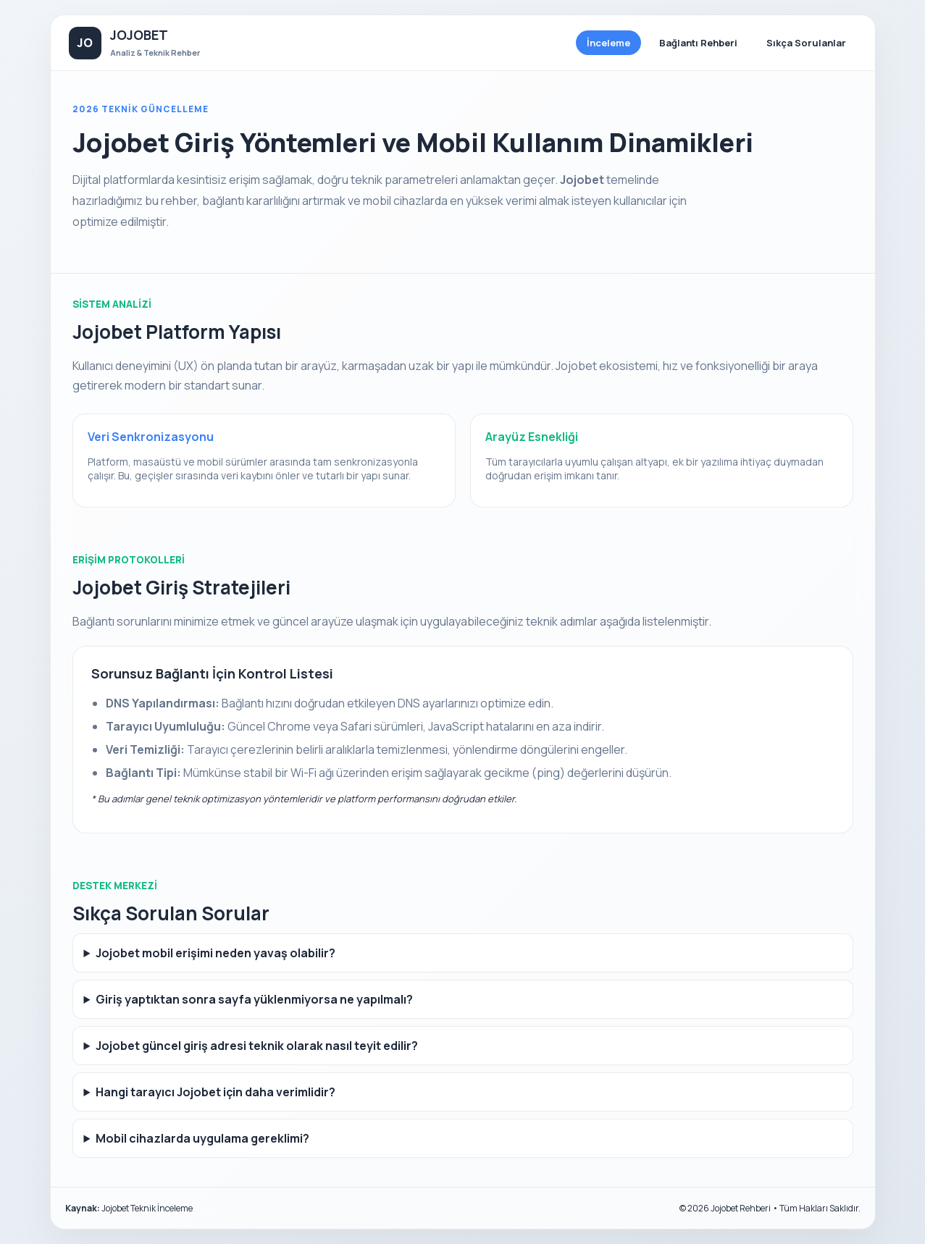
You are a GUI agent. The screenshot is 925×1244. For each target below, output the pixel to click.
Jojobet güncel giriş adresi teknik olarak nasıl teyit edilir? (257, 1046)
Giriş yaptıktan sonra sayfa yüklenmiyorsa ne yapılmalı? (254, 999)
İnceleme (608, 42)
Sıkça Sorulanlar (806, 42)
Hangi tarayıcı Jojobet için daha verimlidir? (215, 1092)
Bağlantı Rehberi (698, 42)
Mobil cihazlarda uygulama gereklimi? (202, 1138)
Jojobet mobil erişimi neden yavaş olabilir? (215, 953)
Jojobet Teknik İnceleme (147, 1208)
